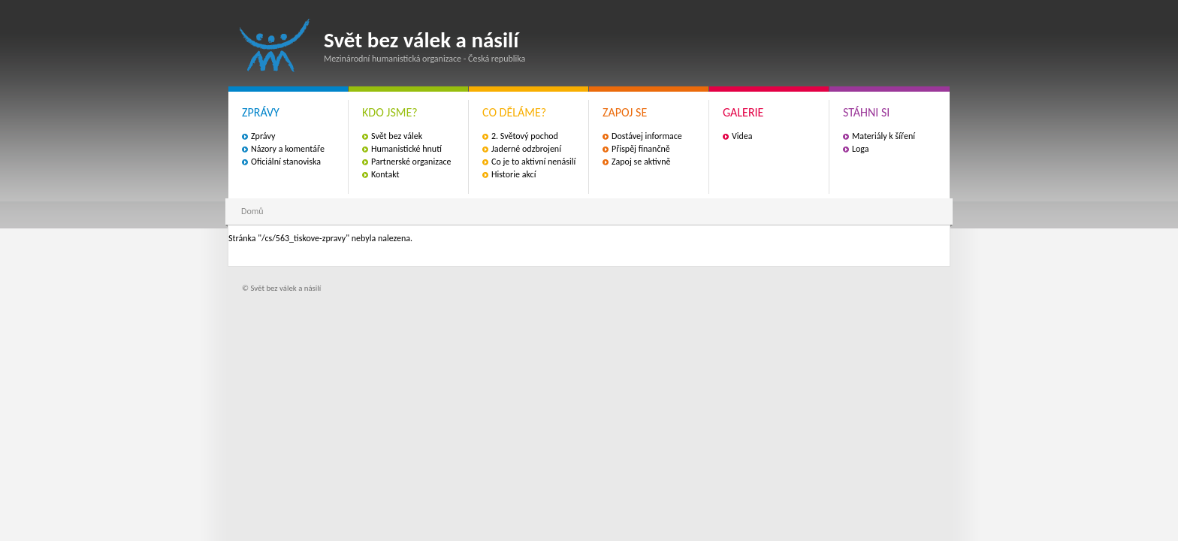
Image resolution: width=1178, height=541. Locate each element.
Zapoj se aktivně (641, 161)
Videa (742, 136)
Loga (860, 149)
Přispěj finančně (641, 149)
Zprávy (263, 136)
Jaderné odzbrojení (526, 149)
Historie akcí (513, 174)
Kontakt (385, 174)
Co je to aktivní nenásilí (533, 161)
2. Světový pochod (524, 136)
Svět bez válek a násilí (275, 45)
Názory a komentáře (288, 149)
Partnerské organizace (411, 161)
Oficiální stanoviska (286, 161)
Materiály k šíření (883, 136)
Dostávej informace (647, 136)
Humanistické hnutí (406, 149)
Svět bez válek (396, 136)
